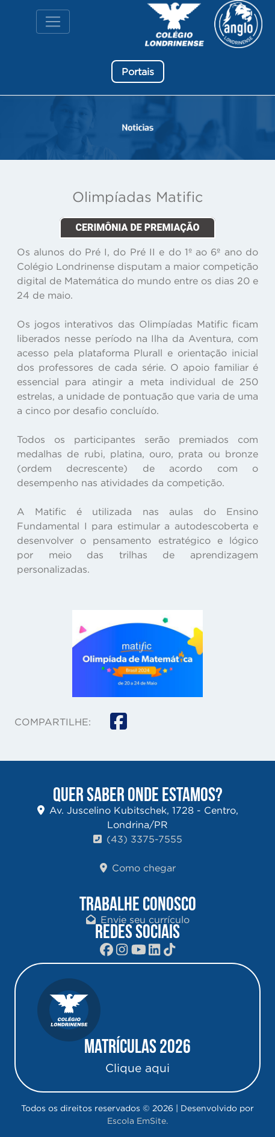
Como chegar (138, 867)
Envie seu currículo (138, 919)
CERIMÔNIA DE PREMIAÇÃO (137, 227)
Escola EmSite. (137, 1121)
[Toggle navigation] (53, 22)
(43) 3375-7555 (137, 839)
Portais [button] (138, 71)
